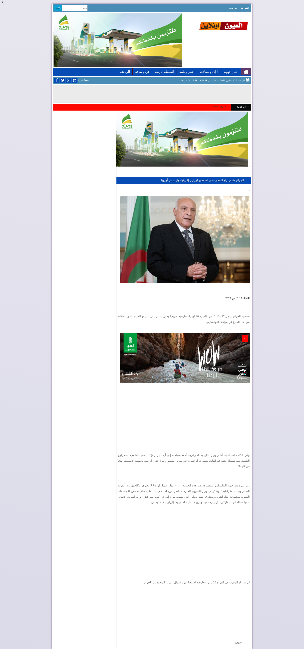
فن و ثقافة (142, 71)
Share (238, 642)
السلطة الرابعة (164, 71)
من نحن (233, 7)
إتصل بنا (245, 7)
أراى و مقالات (209, 71)
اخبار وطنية (187, 71)
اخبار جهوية (231, 71)
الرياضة (125, 71)
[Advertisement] (183, 415)
